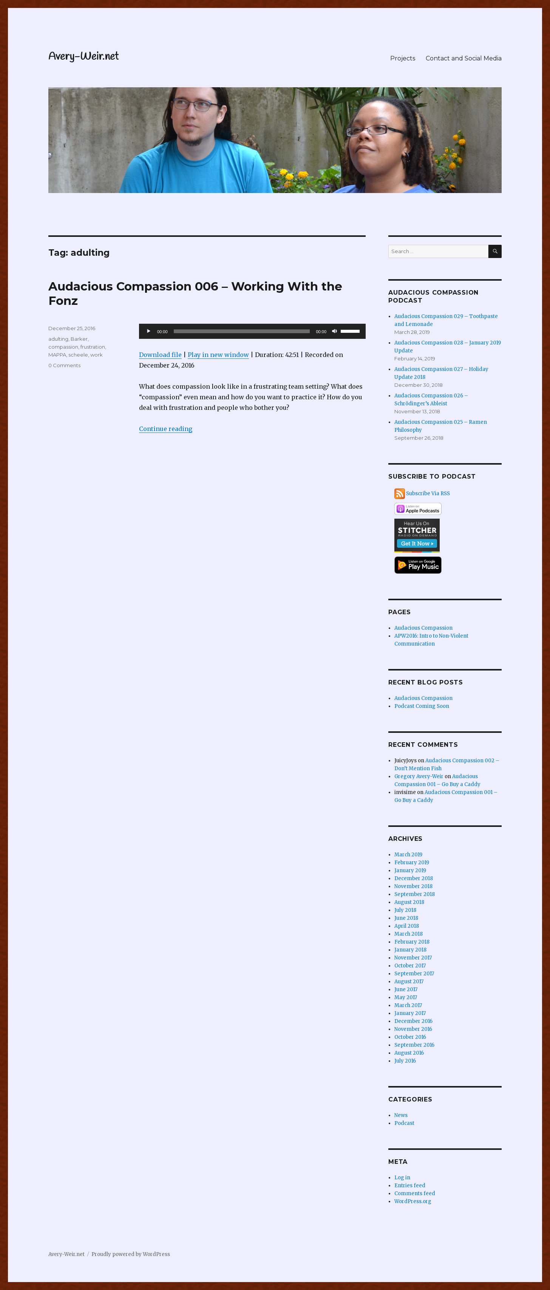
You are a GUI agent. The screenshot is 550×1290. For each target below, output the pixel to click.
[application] (252, 331)
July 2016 (405, 1061)
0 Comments (64, 365)
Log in (402, 1177)
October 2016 (410, 1037)
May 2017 (405, 997)
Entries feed (409, 1185)
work (96, 355)
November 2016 (413, 1029)
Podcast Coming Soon (421, 706)
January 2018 (410, 950)
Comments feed (414, 1193)
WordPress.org (412, 1201)
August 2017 (408, 981)
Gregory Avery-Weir (418, 776)
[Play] (149, 331)
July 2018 (405, 910)
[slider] (242, 331)
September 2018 (414, 894)
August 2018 (409, 902)
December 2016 (413, 1021)
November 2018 (413, 886)
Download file (160, 354)
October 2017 (410, 965)
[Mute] (334, 331)
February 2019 (411, 862)
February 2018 (411, 942)
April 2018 (406, 926)
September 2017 (414, 973)
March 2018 (408, 934)
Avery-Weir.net (83, 57)
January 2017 (410, 1013)
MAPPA (57, 355)
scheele (78, 355)
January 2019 (410, 870)
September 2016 (414, 1045)
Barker (79, 339)
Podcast (404, 1123)
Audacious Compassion (423, 628)
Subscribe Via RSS (428, 493)
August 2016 (409, 1053)
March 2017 (408, 1005)
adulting (58, 339)
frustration (92, 347)
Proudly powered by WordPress (130, 1254)
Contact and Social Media (464, 58)
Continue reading (165, 429)
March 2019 (408, 854)
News (401, 1115)
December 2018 (413, 878)
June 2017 (405, 989)
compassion (63, 347)
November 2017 (413, 958)
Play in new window (218, 354)
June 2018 (406, 918)
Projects (402, 58)
